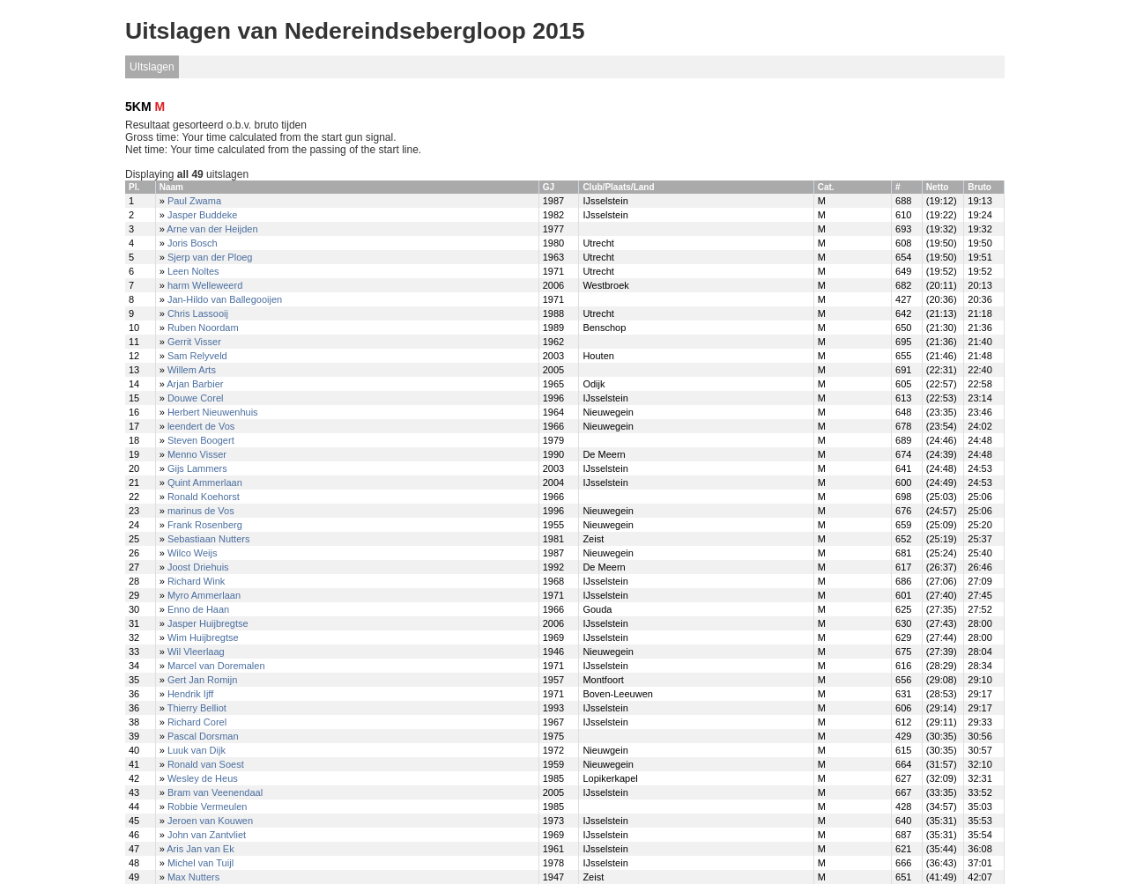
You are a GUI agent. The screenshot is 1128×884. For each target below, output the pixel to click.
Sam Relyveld (197, 355)
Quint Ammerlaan (204, 482)
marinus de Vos (200, 510)
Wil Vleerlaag (196, 651)
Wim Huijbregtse (203, 637)
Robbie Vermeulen (207, 806)
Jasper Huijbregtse (208, 623)
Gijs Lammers (197, 468)
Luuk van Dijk (196, 750)
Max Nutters (193, 877)
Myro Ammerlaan (204, 595)
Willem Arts (191, 370)
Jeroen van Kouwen (210, 820)
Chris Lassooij (197, 313)
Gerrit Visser (194, 341)
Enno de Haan (198, 609)
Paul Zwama (194, 200)
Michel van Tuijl (200, 863)
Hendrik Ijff (190, 694)
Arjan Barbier (195, 384)
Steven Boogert (200, 440)
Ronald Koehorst (203, 496)
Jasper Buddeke (202, 215)
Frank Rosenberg (204, 524)
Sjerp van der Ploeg (210, 257)
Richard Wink (196, 581)
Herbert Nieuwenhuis (212, 412)
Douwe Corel (195, 398)
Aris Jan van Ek (200, 848)
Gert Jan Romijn (202, 679)
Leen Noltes (193, 271)
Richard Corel (196, 722)
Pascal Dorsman (203, 736)
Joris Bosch (192, 243)
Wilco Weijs (192, 553)
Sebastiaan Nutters (208, 539)
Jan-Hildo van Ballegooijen (224, 299)
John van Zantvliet (206, 834)
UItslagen (152, 67)
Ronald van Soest (205, 764)
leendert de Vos (200, 426)
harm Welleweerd (204, 285)
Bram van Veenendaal (215, 792)
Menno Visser (196, 454)
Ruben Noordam (203, 327)
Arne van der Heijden (212, 229)
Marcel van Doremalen (216, 665)
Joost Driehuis (198, 567)
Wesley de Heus (202, 778)
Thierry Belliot (196, 708)
